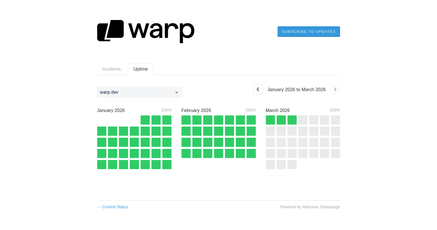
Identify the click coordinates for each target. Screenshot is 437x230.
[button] (309, 31)
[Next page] (335, 89)
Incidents (112, 69)
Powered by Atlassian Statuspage (310, 207)
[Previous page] (258, 89)
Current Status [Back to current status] (112, 207)
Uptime (140, 69)
